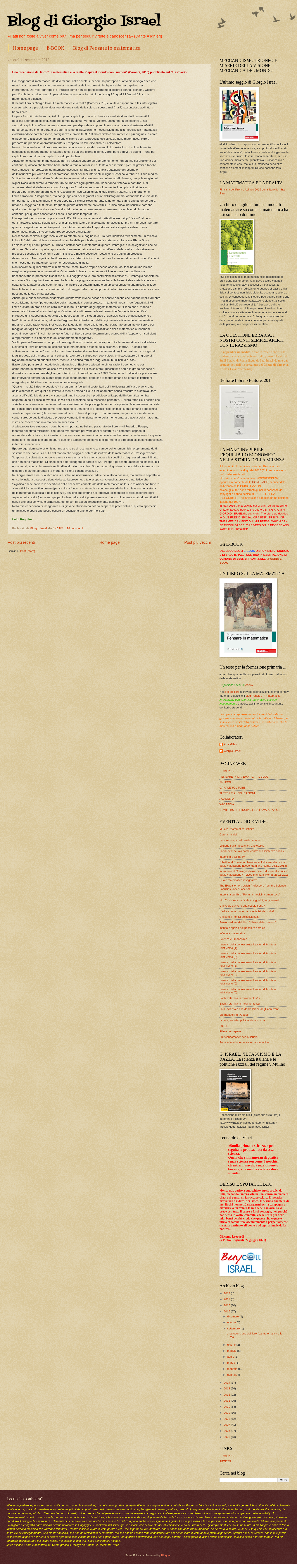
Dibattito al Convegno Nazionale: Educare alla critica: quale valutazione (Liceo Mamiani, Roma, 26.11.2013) (253, 864)
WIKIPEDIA (226, 804)
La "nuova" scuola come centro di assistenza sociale (252, 851)
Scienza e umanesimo (233, 939)
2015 (227, 1311)
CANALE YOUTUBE (232, 787)
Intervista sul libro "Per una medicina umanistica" (249, 894)
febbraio (232, 1368)
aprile (231, 1356)
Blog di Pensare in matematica (107, 48)
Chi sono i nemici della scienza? (239, 916)
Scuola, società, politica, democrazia (242, 1020)
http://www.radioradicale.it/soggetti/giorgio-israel (249, 900)
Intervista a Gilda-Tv (232, 856)
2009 (227, 1412)
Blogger (166, 1555)
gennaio (232, 1374)
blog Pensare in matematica (263, 695)
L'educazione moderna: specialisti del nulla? (247, 911)
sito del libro (232, 691)
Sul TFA (224, 1025)
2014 (227, 1382)
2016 (227, 1305)
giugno (231, 1344)
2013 (227, 1388)
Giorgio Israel (232, 751)
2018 (227, 1293)
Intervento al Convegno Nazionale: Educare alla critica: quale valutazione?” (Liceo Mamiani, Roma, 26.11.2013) (254, 872)
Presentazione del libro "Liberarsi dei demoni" (247, 922)
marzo (231, 1362)
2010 (227, 1406)
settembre (233, 1328)
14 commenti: (75, 528)
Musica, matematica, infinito (236, 829)
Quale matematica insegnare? (238, 880)
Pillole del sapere (230, 1031)
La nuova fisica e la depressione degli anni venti (249, 1009)
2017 (227, 1299)
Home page (25, 48)
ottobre (232, 1322)
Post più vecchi (197, 542)
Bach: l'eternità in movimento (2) (239, 1003)
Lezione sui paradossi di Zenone (239, 840)
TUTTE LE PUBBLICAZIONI (237, 793)
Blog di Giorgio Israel (84, 21)
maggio (232, 1350)
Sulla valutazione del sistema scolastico (244, 1042)
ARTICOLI (225, 782)
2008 (227, 1418)
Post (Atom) (27, 551)
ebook (249, 685)
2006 (227, 1430)
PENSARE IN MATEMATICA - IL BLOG (243, 776)
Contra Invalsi (228, 834)
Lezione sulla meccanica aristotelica (241, 845)
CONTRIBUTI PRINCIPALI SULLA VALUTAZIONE (250, 809)
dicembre (233, 1316)
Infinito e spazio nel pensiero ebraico (242, 927)
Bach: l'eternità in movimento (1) (239, 998)
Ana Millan (230, 744)
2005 (227, 1437)
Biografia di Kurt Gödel (233, 1014)
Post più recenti (21, 542)
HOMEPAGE (260, 482)
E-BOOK (55, 48)
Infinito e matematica (232, 933)
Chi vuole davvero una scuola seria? (242, 905)
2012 (227, 1394)
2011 (227, 1400)
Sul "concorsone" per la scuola (238, 1037)
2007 (227, 1424)
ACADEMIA (226, 798)
